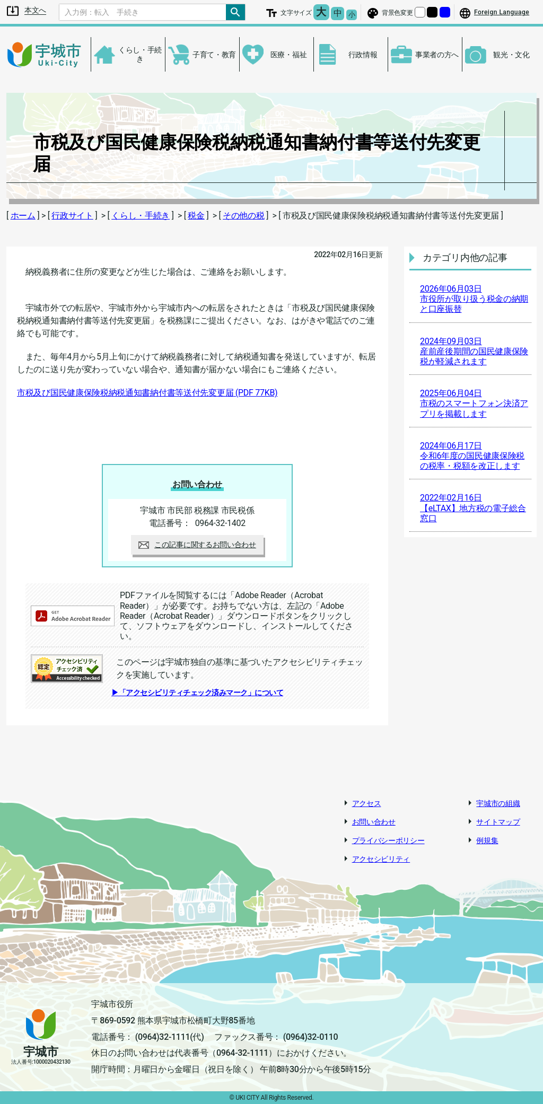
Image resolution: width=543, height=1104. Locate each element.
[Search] (142, 12)
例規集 (487, 840)
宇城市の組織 (498, 803)
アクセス (366, 803)
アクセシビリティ (381, 859)
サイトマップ (498, 822)
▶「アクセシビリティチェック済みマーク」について (197, 692)
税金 (196, 216)
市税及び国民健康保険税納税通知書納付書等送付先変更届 (147, 393)
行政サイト (72, 216)
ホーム (23, 216)
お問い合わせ (374, 822)
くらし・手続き (140, 216)
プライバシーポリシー (388, 840)
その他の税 (244, 216)
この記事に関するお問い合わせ (197, 544)
